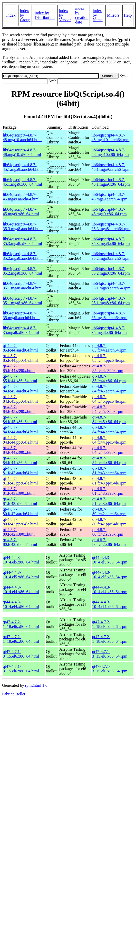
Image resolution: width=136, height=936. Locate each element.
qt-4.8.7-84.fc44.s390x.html (19, 450)
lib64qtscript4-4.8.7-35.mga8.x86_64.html (21, 330)
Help (128, 15)
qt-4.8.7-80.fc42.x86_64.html (20, 542)
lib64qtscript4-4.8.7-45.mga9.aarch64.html (21, 196)
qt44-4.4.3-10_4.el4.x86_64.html (21, 589)
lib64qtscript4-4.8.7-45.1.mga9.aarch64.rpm (110, 167)
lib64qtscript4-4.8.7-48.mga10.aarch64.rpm (110, 137)
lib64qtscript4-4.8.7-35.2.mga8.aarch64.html (23, 256)
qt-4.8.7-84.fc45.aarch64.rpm (109, 388)
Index (10, 15)
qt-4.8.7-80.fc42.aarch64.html (20, 511)
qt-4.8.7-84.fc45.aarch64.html (20, 388)
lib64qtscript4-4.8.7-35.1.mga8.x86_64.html (22, 300)
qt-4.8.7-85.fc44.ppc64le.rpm (109, 358)
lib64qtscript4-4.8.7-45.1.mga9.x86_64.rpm (110, 181)
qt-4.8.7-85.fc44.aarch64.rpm (109, 347)
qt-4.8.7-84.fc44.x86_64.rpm (109, 460)
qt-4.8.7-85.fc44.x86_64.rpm (109, 378)
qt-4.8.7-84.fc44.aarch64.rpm (109, 429)
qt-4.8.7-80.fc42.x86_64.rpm (109, 542)
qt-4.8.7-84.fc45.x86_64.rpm (109, 419)
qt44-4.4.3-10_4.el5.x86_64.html (21, 559)
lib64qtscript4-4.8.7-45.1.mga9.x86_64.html (22, 181)
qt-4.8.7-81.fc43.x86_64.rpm (109, 501)
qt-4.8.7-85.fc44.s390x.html (19, 368)
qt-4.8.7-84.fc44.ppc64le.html (20, 439)
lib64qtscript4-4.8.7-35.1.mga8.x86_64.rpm (110, 300)
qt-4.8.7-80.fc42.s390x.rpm (107, 531)
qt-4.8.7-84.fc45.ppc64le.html (20, 398)
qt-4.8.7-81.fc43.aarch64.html (20, 470)
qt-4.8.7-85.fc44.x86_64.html (20, 378)
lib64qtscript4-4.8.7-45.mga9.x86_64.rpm (109, 211)
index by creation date (82, 15)
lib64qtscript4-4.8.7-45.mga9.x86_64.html (21, 211)
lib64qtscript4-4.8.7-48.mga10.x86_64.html (22, 152)
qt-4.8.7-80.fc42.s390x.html (19, 531)
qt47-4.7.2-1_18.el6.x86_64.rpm (109, 624)
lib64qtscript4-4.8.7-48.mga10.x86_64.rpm (110, 152)
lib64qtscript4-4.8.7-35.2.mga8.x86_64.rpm (110, 270)
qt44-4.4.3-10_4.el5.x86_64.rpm (109, 559)
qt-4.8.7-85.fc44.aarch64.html (20, 347)
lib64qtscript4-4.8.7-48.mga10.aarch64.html (22, 137)
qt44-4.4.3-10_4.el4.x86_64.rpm (109, 589)
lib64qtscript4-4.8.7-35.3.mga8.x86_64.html (22, 241)
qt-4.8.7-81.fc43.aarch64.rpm (109, 470)
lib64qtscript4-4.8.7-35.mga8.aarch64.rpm (109, 315)
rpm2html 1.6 (36, 685)
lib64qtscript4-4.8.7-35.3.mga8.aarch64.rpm (110, 226)
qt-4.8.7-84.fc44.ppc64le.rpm (109, 439)
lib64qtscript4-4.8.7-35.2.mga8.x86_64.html (22, 270)
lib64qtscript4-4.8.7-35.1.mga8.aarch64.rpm (110, 285)
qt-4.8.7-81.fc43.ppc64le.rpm (109, 480)
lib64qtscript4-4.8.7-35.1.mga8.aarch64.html (23, 285)
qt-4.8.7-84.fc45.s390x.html (19, 409)
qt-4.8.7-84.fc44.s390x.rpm (107, 450)
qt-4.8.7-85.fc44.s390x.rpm (107, 368)
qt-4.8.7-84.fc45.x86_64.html (20, 419)
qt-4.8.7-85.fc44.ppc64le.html (20, 358)
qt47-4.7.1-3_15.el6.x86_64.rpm (109, 653)
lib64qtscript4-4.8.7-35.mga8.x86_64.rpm (109, 330)
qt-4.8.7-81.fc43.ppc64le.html (20, 480)
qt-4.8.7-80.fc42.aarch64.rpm (109, 511)
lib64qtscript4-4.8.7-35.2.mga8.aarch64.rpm (110, 256)
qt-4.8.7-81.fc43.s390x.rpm (107, 491)
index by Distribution (44, 15)
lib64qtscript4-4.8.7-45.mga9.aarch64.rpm (109, 196)
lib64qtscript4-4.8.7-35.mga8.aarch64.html (21, 315)
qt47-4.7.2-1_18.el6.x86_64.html (21, 624)
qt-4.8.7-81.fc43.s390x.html (19, 491)
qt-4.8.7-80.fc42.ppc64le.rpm (109, 521)
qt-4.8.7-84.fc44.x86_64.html (20, 460)
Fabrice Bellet (13, 694)
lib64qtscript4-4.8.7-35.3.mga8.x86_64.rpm (110, 241)
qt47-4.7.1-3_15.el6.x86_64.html (21, 653)
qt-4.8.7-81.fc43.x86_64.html (20, 501)
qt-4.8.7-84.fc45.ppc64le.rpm (109, 398)
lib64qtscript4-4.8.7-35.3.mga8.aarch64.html (23, 226)
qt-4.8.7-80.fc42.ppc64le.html (20, 521)
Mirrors (113, 15)
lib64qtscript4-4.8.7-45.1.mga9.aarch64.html (23, 167)
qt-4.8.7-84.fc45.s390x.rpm (107, 409)
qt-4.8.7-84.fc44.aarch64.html (20, 429)
